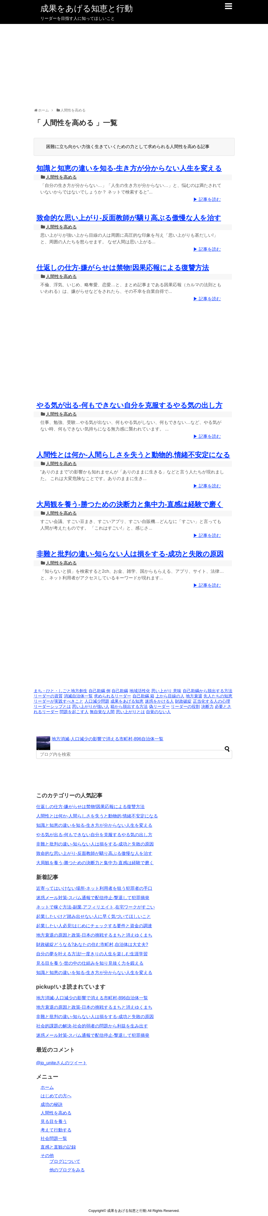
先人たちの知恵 (217, 696)
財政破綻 (183, 701)
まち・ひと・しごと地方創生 (60, 691)
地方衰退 (194, 696)
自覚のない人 (158, 712)
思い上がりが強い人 (90, 706)
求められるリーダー (112, 696)
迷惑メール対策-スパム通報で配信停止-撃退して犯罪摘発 (93, 897)
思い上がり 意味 (166, 691)
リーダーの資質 (48, 696)
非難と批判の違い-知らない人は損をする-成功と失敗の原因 (130, 554)
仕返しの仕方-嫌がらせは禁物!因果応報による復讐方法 (122, 267)
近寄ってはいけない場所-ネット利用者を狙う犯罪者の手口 (94, 888)
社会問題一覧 (54, 1138)
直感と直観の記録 (58, 1147)
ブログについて (64, 1161)
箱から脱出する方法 (129, 706)
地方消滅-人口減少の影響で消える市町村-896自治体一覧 (107, 739)
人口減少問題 (96, 701)
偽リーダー (159, 706)
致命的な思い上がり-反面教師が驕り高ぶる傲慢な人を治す (128, 218)
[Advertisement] (134, 65)
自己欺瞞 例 (99, 691)
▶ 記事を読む (207, 199)
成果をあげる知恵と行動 (86, 8)
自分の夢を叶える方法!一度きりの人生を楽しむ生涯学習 (92, 953)
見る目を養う (54, 1121)
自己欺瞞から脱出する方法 (207, 691)
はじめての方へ (56, 1096)
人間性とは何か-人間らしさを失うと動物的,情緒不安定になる (133, 455)
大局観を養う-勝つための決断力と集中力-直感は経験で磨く (129, 504)
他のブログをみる (67, 1170)
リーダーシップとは (52, 706)
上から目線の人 (169, 696)
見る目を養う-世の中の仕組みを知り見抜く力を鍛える (90, 963)
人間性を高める (61, 177)
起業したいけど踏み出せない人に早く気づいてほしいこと (93, 916)
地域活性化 (139, 691)
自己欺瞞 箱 (143, 696)
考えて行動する (56, 1130)
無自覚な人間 (102, 712)
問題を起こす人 (74, 712)
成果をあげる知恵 (127, 701)
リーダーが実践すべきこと (58, 701)
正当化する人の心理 (211, 701)
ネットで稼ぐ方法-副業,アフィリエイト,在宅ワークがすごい (95, 907)
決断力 (207, 706)
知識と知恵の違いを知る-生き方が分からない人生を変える (129, 168)
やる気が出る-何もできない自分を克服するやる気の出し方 (129, 405)
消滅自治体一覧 (78, 696)
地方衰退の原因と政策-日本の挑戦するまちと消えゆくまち (94, 935)
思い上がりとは (130, 712)
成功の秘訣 (52, 1104)
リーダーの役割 (185, 706)
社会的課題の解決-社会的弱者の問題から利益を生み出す (92, 1026)
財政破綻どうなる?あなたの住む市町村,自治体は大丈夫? (92, 944)
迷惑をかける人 (159, 701)
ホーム (47, 1087)
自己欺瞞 (120, 691)
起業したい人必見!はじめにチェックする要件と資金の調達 (94, 925)
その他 (47, 1155)
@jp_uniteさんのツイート (61, 1062)
